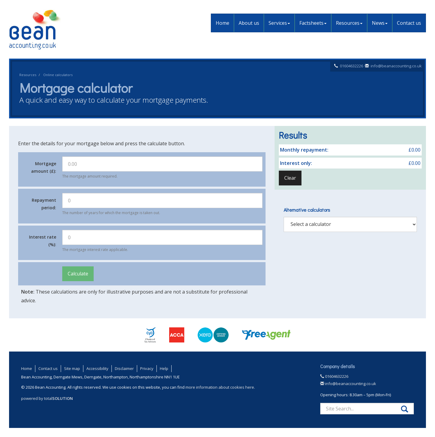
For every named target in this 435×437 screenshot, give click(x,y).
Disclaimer (124, 368)
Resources (349, 23)
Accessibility (97, 368)
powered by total (47, 398)
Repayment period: (44, 203)
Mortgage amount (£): (43, 167)
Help (164, 368)
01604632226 (351, 66)
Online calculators (57, 74)
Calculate (78, 273)
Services (279, 23)
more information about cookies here (219, 387)
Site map (72, 368)
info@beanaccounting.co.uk (396, 66)
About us (249, 23)
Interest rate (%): (42, 240)
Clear (290, 178)
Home (222, 23)
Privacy (146, 368)
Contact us (409, 23)
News (380, 23)
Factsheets (313, 23)
